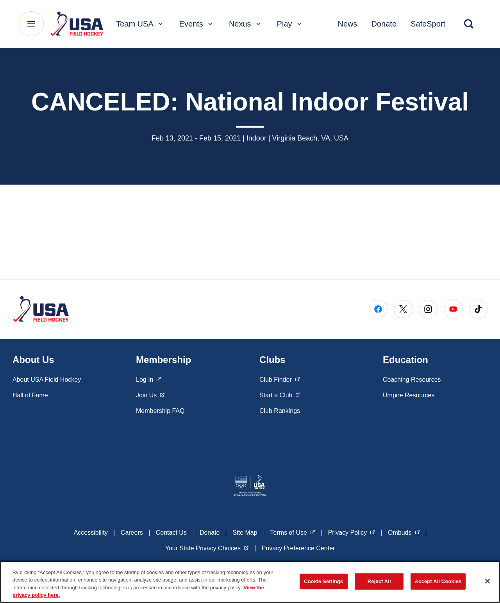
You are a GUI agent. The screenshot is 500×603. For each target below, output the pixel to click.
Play (290, 24)
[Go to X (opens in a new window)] (403, 309)
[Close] (487, 581)
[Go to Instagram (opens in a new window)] (428, 309)
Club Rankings (279, 410)
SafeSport (428, 24)
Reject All (379, 581)
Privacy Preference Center (298, 548)
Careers (132, 532)
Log (148, 379)
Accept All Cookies (438, 581)
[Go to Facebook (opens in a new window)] (378, 309)
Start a (279, 394)
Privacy (351, 532)
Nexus (245, 24)
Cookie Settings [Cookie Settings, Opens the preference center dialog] (323, 581)
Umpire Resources (408, 395)
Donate (384, 24)
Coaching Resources (412, 379)
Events (196, 24)
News (347, 24)
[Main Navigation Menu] (31, 23)
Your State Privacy (207, 547)
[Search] (468, 23)
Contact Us (171, 532)
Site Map (244, 532)
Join (150, 394)
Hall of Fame (30, 395)
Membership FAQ (160, 410)
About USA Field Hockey (46, 379)
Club (279, 379)
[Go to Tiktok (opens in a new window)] (478, 309)
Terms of (292, 532)
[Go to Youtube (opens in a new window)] (453, 309)
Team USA (140, 24)
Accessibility (91, 532)
